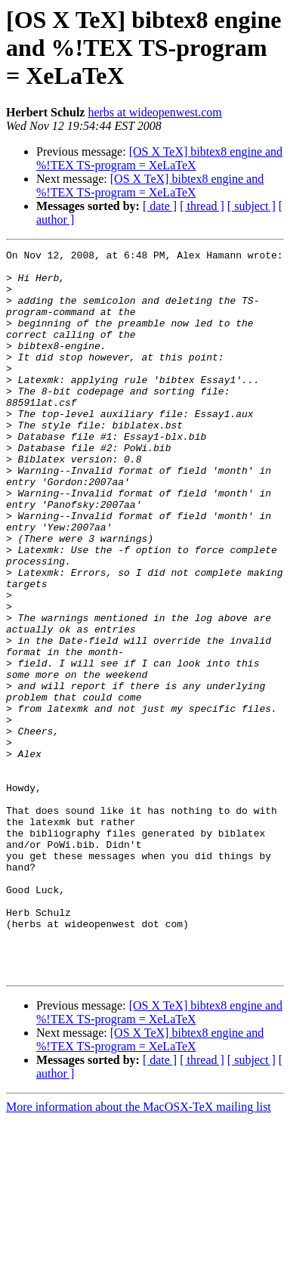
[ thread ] (202, 205)
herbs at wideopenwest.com (154, 112)
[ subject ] (251, 205)
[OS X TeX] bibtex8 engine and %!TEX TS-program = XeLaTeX (159, 158)
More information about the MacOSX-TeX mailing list (138, 1251)
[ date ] (160, 205)
